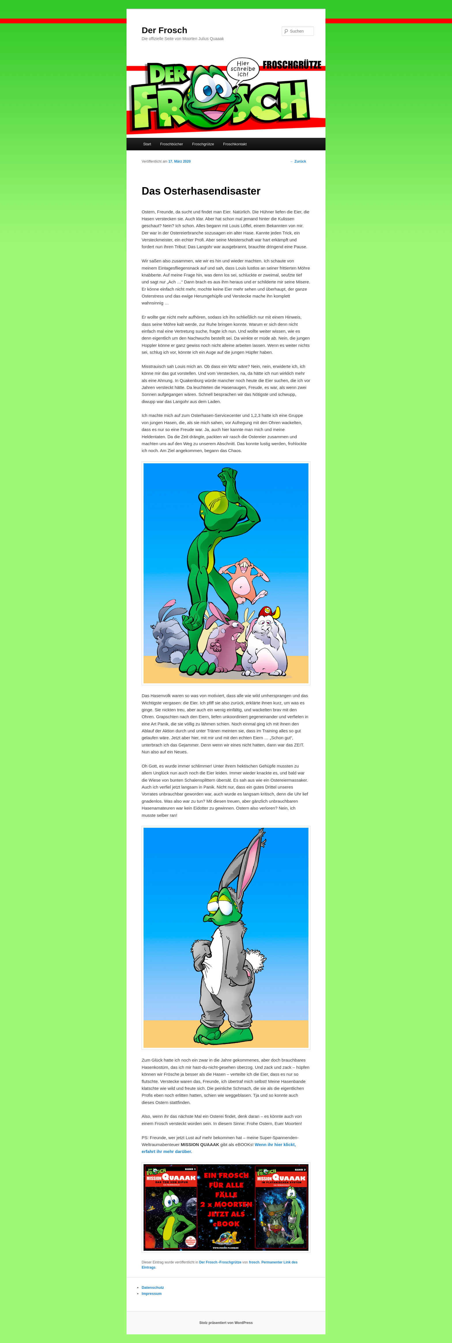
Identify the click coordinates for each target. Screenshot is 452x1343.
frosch (254, 1262)
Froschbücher (171, 144)
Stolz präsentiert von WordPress (226, 1323)
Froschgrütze (203, 144)
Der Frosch (164, 30)
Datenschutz (153, 1287)
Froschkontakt (235, 144)
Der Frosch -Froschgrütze (220, 1262)
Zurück (298, 161)
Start (147, 144)
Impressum (151, 1293)
